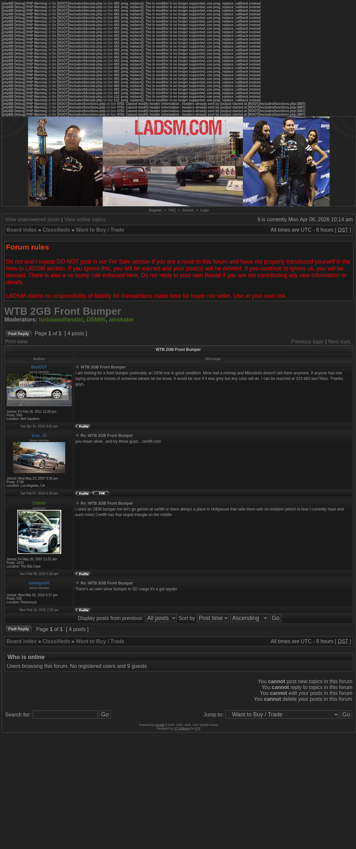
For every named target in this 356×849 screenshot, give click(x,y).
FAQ (172, 210)
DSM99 (96, 319)
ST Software (182, 728)
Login (204, 210)
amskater (121, 319)
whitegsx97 (39, 583)
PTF (197, 728)
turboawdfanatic (61, 319)
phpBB (160, 725)
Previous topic (307, 341)
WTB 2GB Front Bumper (62, 311)
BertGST (39, 367)
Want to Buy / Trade (100, 230)
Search (188, 210)
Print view (16, 341)
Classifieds (56, 230)
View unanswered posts (32, 219)
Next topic (339, 341)
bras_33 (39, 435)
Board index (22, 230)
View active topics (85, 219)
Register (155, 210)
